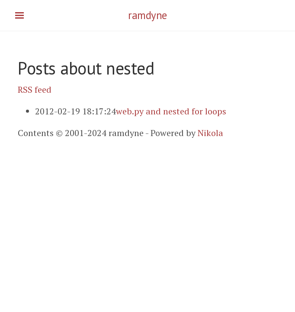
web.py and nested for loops (171, 111)
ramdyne (147, 15)
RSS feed (34, 89)
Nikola (210, 133)
